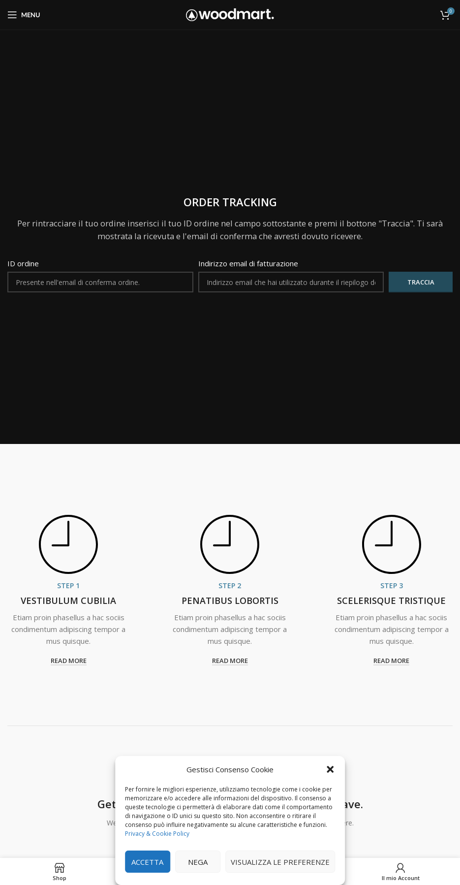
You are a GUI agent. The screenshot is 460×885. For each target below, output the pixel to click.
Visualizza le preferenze (280, 862)
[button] (330, 769)
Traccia (420, 282)
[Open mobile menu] (23, 15)
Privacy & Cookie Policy (157, 833)
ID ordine (23, 263)
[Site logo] (230, 14)
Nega (198, 862)
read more (69, 661)
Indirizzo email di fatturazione (248, 263)
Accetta (147, 862)
